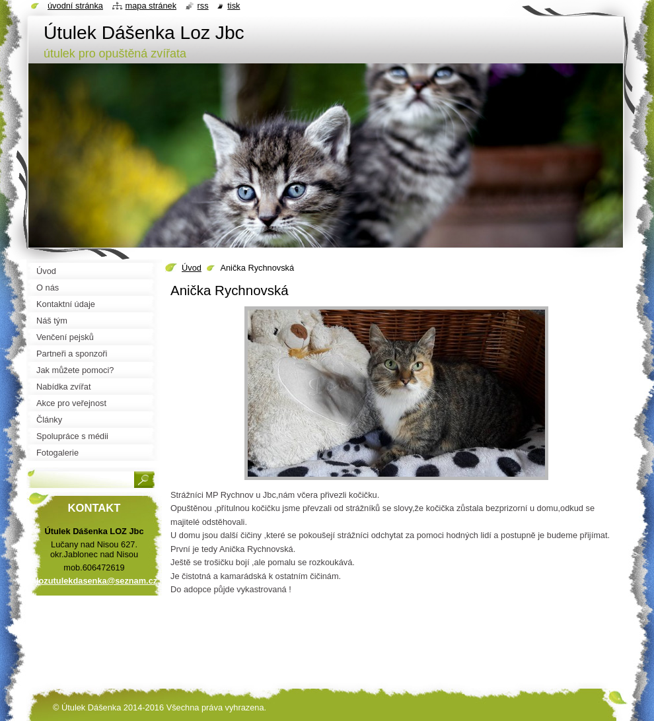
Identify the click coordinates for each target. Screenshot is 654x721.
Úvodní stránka (75, 6)
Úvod (191, 268)
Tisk (233, 6)
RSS (203, 6)
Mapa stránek (151, 6)
